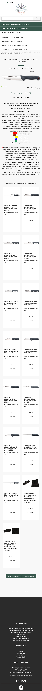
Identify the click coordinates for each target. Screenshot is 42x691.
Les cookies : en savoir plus (21, 640)
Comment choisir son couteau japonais (21, 630)
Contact (21, 651)
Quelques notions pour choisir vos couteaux (21, 628)
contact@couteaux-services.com (22, 675)
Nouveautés (21, 634)
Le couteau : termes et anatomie (21, 632)
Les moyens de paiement (21, 638)
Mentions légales (21, 657)
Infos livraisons (21, 636)
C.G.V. (21, 655)
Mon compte (21, 653)
